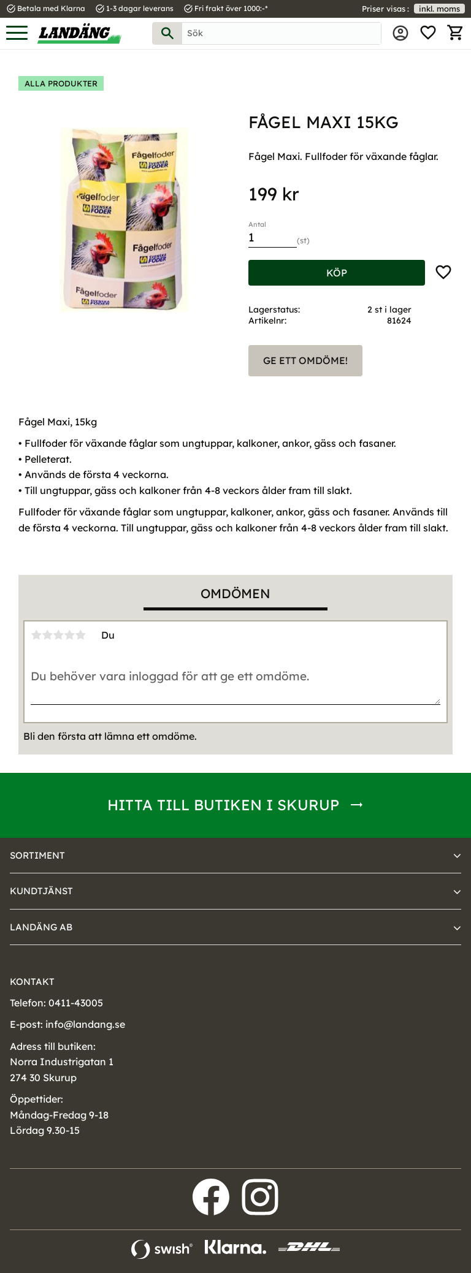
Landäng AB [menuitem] (41, 927)
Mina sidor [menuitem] (400, 33)
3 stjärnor (58, 634)
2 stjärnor (47, 634)
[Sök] (167, 33)
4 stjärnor (69, 634)
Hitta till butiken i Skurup (223, 805)
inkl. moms (439, 8)
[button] (17, 33)
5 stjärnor (80, 634)
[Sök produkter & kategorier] (281, 33)
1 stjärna (36, 634)
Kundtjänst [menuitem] (41, 891)
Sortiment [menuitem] (37, 855)
